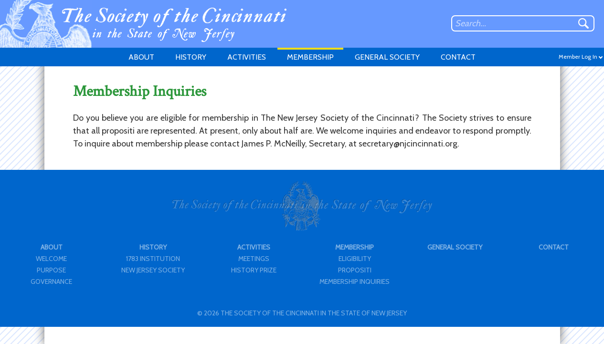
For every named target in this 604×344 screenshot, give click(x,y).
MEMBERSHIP (310, 57)
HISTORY (190, 57)
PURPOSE (51, 270)
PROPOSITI (354, 270)
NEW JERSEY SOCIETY (153, 270)
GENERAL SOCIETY (387, 57)
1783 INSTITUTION (153, 258)
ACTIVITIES (246, 57)
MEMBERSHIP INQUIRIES (354, 281)
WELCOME (51, 258)
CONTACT (458, 57)
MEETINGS (253, 258)
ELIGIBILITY (355, 258)
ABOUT (141, 57)
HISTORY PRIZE (253, 270)
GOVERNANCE (51, 281)
